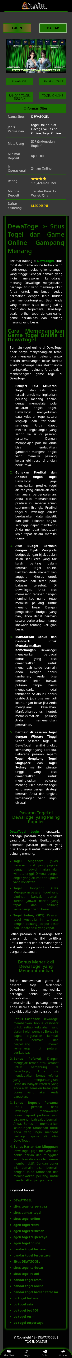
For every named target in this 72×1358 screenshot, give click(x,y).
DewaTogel (45, 261)
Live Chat (9, 1353)
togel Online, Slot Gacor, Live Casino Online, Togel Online (46, 129)
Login (27, 1353)
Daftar (45, 1353)
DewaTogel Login (24, 831)
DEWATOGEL (40, 117)
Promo (63, 1353)
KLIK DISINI (39, 206)
